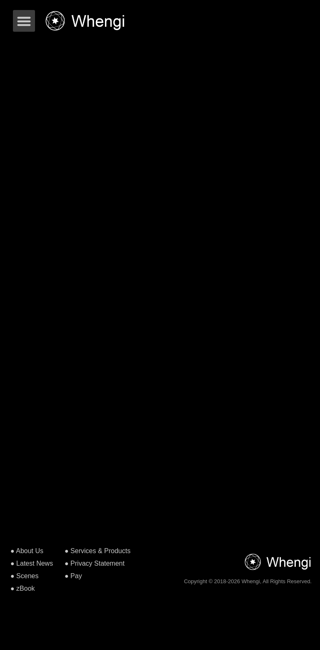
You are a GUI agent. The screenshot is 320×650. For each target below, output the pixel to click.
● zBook (22, 588)
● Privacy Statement (95, 563)
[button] (24, 21)
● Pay (73, 575)
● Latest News (31, 563)
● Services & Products (97, 550)
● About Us (26, 550)
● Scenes (24, 575)
